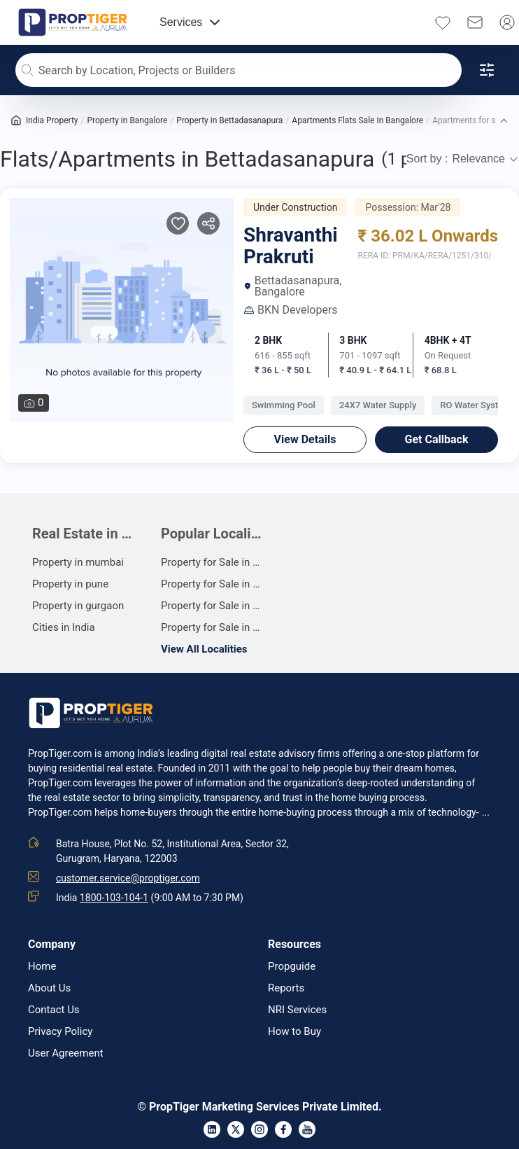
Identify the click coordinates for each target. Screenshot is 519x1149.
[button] (504, 120)
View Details (305, 439)
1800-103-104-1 (114, 897)
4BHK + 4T (448, 340)
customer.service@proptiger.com (128, 878)
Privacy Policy (60, 1031)
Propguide (291, 966)
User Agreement (66, 1053)
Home (42, 966)
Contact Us (54, 1010)
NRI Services (297, 1010)
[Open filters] (487, 70)
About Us (49, 988)
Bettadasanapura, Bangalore (292, 286)
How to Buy (294, 1031)
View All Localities (204, 649)
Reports (286, 988)
